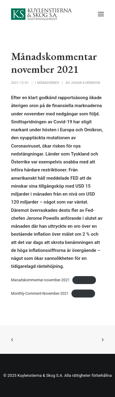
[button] (101, 14)
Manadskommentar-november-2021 (40, 280)
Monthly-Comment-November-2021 (40, 293)
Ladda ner (84, 280)
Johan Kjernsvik (85, 82)
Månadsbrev (48, 82)
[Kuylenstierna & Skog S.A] (41, 14)
